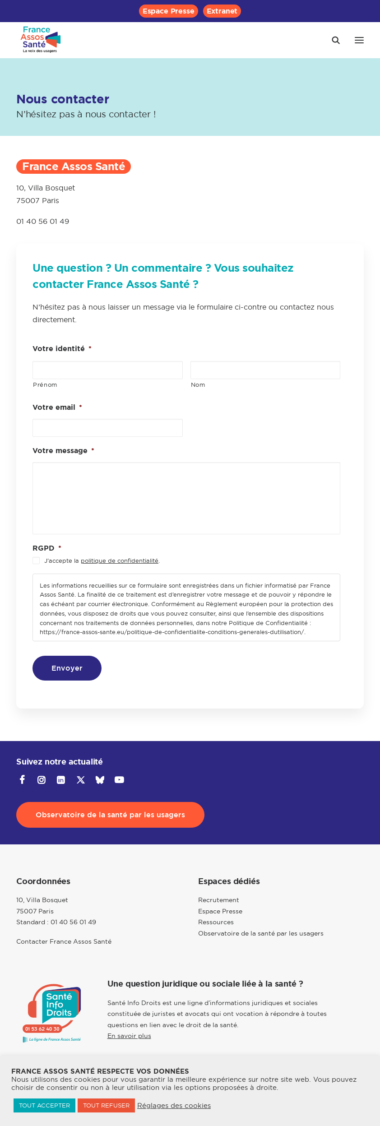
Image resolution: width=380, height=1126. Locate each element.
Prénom (45, 384)
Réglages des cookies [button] (174, 1105)
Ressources (216, 922)
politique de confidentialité (119, 560)
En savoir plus (129, 1035)
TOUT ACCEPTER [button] (44, 1105)
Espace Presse (169, 11)
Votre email (57, 407)
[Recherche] (332, 40)
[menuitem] (168, 11)
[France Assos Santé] (40, 40)
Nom (198, 384)
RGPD (46, 548)
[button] (359, 40)
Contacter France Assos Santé (63, 941)
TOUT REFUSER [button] (106, 1105)
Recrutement (218, 900)
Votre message (63, 450)
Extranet (222, 11)
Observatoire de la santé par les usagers (261, 933)
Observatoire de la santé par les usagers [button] (110, 815)
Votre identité (62, 348)
